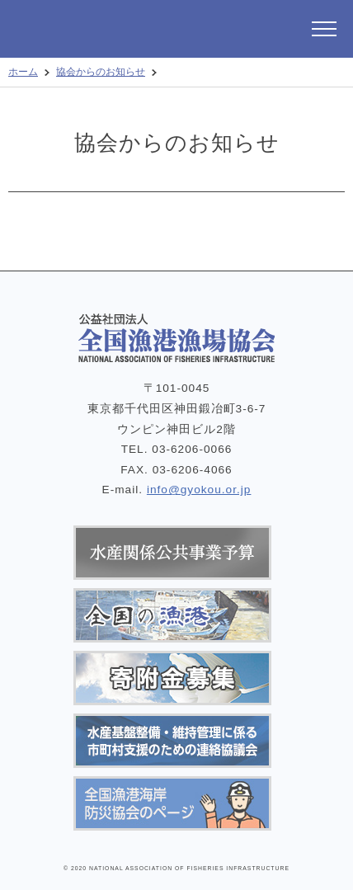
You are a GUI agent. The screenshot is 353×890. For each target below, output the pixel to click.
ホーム (23, 72)
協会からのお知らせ (100, 72)
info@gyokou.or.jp (199, 489)
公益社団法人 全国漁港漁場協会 (119, 28)
